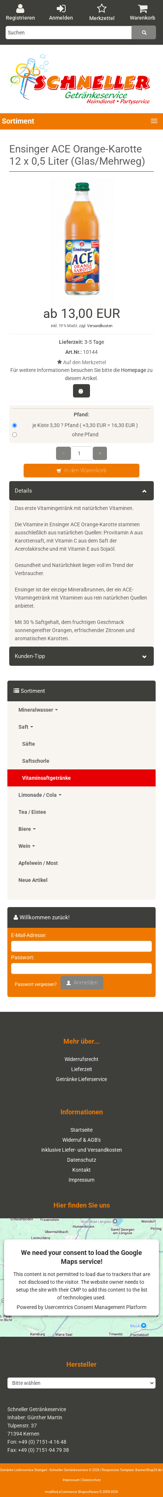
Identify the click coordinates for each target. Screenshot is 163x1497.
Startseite (81, 1130)
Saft (25, 727)
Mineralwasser (38, 710)
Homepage (133, 370)
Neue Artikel (33, 880)
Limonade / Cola (40, 795)
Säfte (28, 744)
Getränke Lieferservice (81, 1079)
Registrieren (20, 12)
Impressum (81, 1180)
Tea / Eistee (32, 812)
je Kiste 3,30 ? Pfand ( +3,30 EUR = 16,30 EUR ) (75, 425)
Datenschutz (81, 1160)
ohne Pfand (55, 434)
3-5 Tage (94, 342)
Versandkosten (99, 325)
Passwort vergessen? (36, 984)
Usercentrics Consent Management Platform (95, 1307)
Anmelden (61, 12)
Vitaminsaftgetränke (46, 778)
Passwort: (22, 957)
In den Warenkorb (81, 470)
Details (81, 491)
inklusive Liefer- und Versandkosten (81, 1150)
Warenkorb (142, 12)
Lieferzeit (81, 1069)
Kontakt (81, 1170)
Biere (27, 829)
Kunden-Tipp (81, 656)
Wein (26, 846)
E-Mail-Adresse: (28, 935)
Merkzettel (102, 12)
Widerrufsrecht (81, 1059)
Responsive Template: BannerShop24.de (132, 1470)
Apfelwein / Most (38, 863)
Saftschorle (35, 761)
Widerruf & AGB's (81, 1140)
